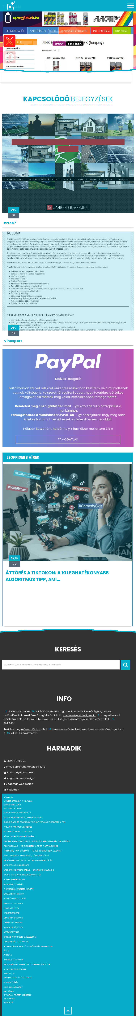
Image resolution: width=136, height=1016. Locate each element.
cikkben (9, 723)
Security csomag (13, 917)
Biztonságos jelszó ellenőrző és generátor (28, 946)
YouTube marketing (14, 879)
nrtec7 (10, 223)
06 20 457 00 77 (14, 761)
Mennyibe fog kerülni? (15, 969)
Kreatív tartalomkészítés (18, 827)
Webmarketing (11, 932)
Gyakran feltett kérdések (17, 995)
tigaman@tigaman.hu (19, 772)
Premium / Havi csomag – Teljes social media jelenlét (33, 850)
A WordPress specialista (17, 812)
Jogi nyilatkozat (13, 987)
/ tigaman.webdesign (19, 778)
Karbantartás (11, 913)
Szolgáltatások (13, 808)
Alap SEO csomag (13, 903)
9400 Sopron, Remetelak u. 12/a (24, 767)
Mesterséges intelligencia (18, 831)
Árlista (8, 954)
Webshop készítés (13, 927)
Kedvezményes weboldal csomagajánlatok (27, 964)
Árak (6, 950)
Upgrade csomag (13, 922)
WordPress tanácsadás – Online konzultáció (29, 870)
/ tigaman (11, 789)
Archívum (9, 991)
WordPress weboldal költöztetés (22, 874)
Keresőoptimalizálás (15, 898)
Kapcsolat (9, 973)
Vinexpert (13, 340)
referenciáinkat (30, 729)
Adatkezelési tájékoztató (18, 977)
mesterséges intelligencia (79, 715)
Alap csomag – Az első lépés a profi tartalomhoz (31, 846)
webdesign (9, 998)
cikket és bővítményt (23, 733)
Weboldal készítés (13, 884)
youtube (8, 797)
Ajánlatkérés (11, 982)
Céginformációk (12, 804)
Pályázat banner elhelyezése (19, 836)
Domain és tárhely (13, 893)
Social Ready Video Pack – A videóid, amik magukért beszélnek (37, 841)
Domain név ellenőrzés (16, 941)
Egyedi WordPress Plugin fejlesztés (23, 817)
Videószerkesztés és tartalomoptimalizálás (28, 860)
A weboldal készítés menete (18, 889)
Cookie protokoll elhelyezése (20, 936)
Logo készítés (11, 908)
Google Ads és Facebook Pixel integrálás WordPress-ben (35, 822)
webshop (8, 1002)
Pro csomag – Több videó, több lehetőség (26, 855)
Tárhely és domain (13, 959)
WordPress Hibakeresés (16, 865)
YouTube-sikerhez (42, 719)
